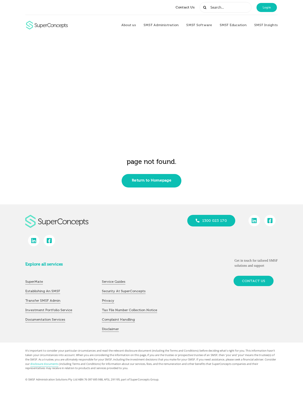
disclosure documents (44, 364)
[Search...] (225, 7)
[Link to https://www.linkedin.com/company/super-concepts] (254, 220)
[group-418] (47, 22)
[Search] (205, 7)
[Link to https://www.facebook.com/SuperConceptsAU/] (270, 220)
